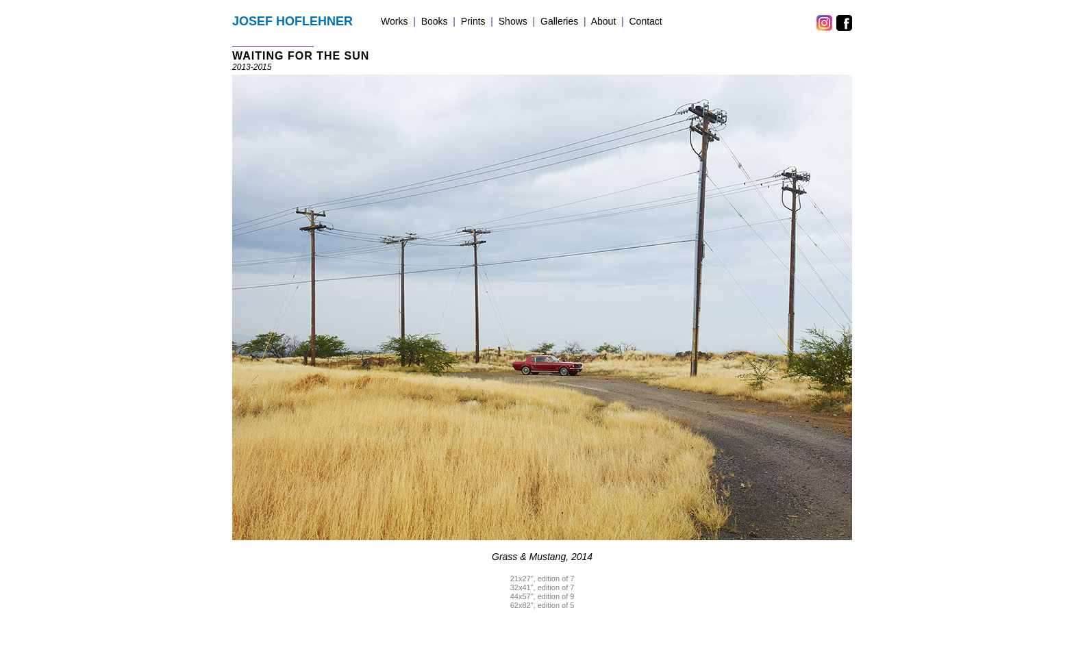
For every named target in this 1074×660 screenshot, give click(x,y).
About (603, 21)
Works (394, 21)
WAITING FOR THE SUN (300, 56)
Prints (473, 21)
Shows (513, 21)
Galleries (559, 21)
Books (434, 21)
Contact (645, 21)
